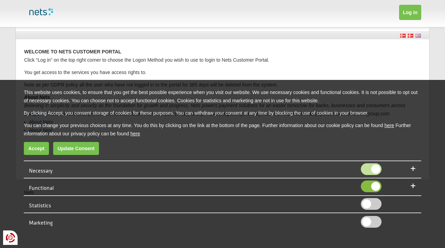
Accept (36, 148)
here (389, 125)
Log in (410, 12)
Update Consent (76, 148)
